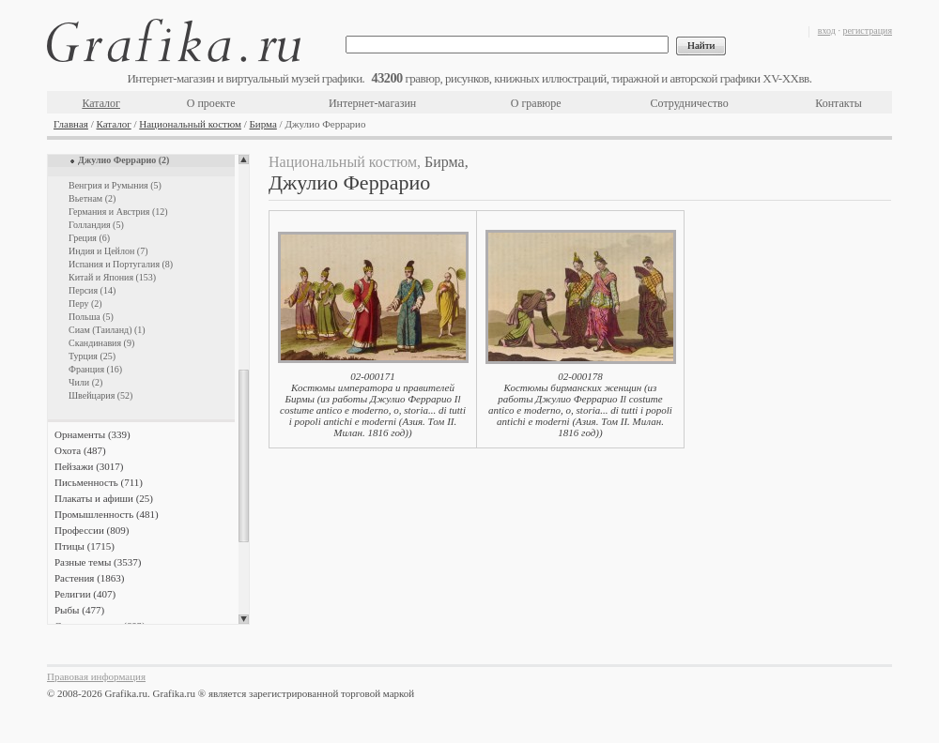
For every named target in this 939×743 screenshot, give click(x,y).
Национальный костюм (190, 123)
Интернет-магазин (372, 103)
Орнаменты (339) (92, 434)
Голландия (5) (96, 225)
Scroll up (244, 159)
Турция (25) (92, 356)
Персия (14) (92, 290)
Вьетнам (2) (92, 198)
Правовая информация (96, 676)
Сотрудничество (690, 103)
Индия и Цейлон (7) (108, 251)
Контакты (838, 103)
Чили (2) (85, 382)
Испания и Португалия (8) (121, 264)
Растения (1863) (89, 578)
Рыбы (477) (79, 609)
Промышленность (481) (106, 514)
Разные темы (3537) (97, 562)
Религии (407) (84, 593)
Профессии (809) (91, 530)
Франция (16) (95, 369)
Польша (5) (91, 316)
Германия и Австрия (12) (118, 211)
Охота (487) (80, 450)
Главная (71, 123)
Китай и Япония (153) (112, 277)
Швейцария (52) (100, 395)
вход (827, 30)
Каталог (101, 103)
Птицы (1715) (84, 546)
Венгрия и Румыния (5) (115, 185)
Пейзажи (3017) (89, 466)
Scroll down (244, 619)
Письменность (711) (98, 482)
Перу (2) (85, 303)
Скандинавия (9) (101, 343)
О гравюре (536, 103)
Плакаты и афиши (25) (103, 498)
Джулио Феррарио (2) (123, 160)
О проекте (211, 103)
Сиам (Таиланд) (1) (107, 330)
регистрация (867, 30)
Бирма (263, 123)
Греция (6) (89, 238)
